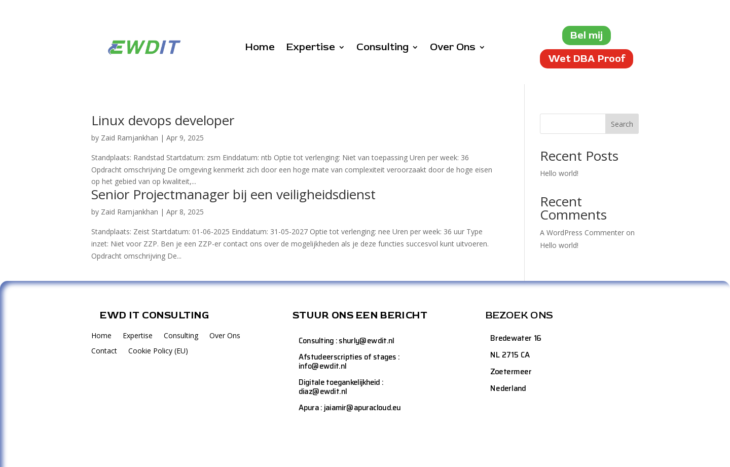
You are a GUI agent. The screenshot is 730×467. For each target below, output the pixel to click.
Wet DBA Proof (586, 58)
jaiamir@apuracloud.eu (362, 408)
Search (622, 124)
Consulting (382, 48)
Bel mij (586, 35)
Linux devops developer (162, 120)
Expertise (310, 48)
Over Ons (453, 48)
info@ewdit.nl (322, 366)
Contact (104, 351)
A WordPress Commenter (582, 232)
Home (260, 48)
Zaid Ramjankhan (129, 137)
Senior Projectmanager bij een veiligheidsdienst (233, 194)
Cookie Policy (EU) (158, 351)
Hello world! (559, 173)
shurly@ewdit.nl (366, 340)
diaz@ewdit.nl (323, 391)
